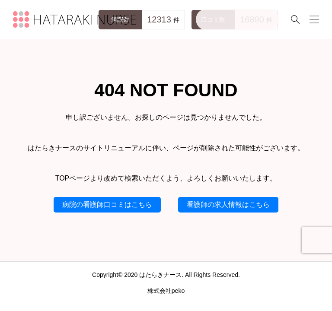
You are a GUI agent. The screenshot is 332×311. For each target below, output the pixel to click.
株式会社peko (166, 290)
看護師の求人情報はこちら (228, 204)
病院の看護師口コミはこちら (107, 204)
